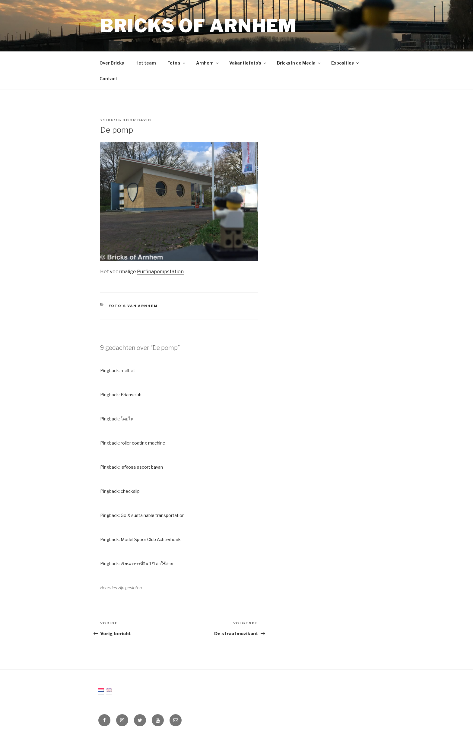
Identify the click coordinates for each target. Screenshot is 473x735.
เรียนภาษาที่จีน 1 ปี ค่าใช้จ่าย (147, 563)
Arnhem (207, 62)
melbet (128, 370)
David (144, 120)
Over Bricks (112, 62)
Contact (108, 78)
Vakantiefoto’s (248, 62)
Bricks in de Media (299, 62)
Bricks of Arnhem (198, 26)
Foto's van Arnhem (133, 306)
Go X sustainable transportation (153, 515)
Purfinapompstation (160, 271)
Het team (145, 62)
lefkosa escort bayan (142, 467)
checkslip (130, 491)
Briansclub (131, 394)
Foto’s (176, 62)
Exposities (345, 62)
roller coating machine (143, 442)
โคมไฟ (127, 418)
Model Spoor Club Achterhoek (151, 539)
